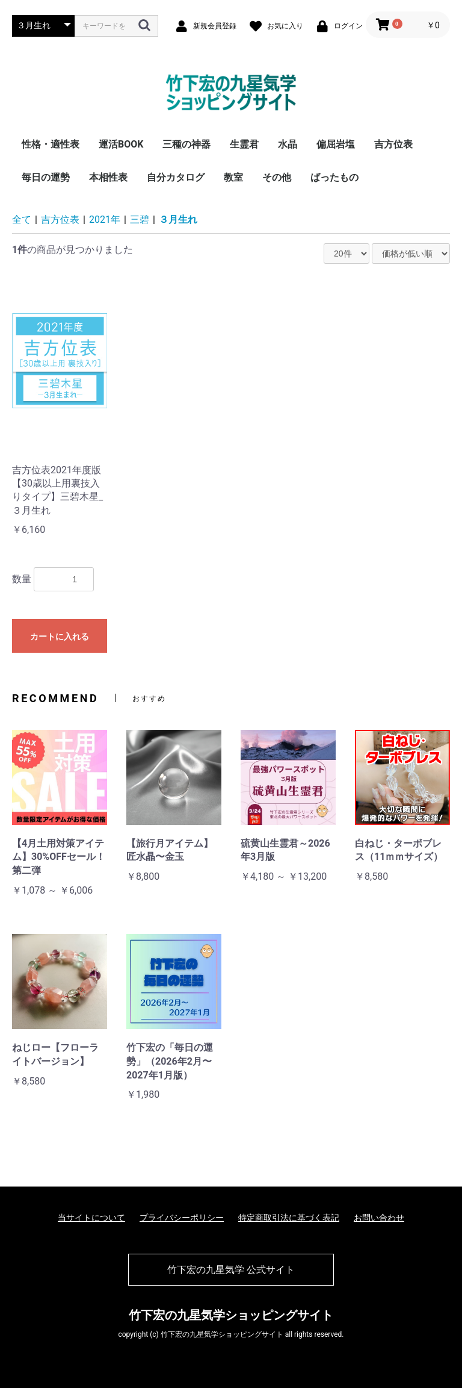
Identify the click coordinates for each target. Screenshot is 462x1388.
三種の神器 (186, 144)
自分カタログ (176, 177)
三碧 (139, 219)
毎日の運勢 (46, 177)
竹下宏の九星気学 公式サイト (231, 1269)
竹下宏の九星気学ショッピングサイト (231, 1315)
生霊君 (244, 144)
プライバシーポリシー (182, 1217)
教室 (233, 177)
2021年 (104, 219)
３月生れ (178, 219)
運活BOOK (121, 144)
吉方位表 (393, 144)
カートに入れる (59, 636)
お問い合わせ (379, 1217)
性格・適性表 (50, 144)
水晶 (287, 144)
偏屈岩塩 (335, 144)
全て (21, 219)
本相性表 (108, 177)
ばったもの (334, 177)
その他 (276, 177)
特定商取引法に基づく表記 (288, 1217)
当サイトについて (91, 1217)
